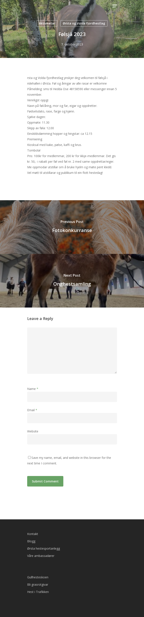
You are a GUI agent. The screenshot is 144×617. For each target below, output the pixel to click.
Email (32, 410)
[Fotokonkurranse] (72, 227)
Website (32, 431)
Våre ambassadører (40, 556)
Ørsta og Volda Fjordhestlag (84, 23)
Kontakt (32, 534)
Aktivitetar (47, 23)
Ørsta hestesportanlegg (43, 548)
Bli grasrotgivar (37, 584)
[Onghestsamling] (72, 281)
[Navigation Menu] (114, 6)
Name (32, 389)
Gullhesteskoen (37, 577)
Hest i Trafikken (38, 592)
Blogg (31, 541)
